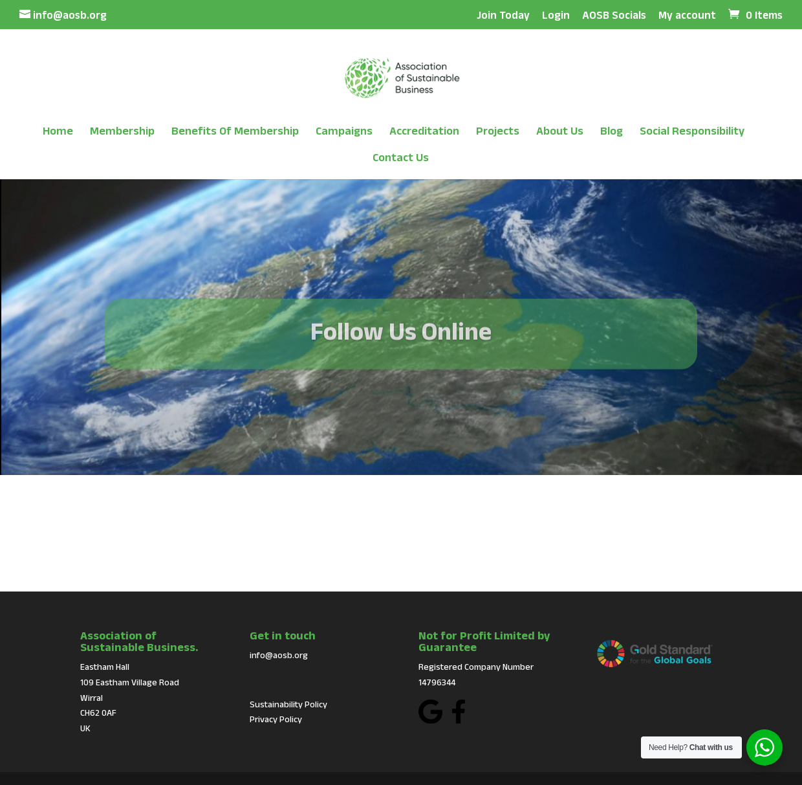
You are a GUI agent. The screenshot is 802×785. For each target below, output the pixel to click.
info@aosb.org (279, 655)
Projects (497, 131)
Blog (611, 131)
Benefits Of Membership (235, 131)
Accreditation (424, 131)
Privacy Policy (276, 719)
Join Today (503, 15)
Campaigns (344, 131)
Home (58, 131)
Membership (122, 131)
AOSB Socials (614, 15)
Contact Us (401, 158)
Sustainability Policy (288, 704)
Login (556, 15)
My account (687, 15)
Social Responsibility (692, 131)
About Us (559, 131)
